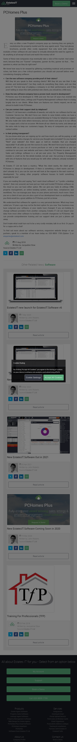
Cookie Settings (33, 378)
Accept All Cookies (53, 378)
